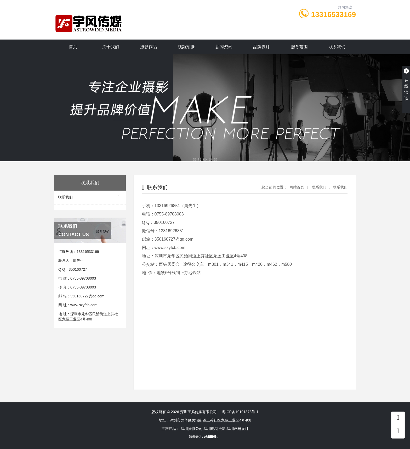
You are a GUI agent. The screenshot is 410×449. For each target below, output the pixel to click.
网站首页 (296, 187)
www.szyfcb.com (83, 305)
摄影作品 (148, 47)
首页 (73, 47)
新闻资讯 (223, 47)
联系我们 (337, 47)
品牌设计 (261, 47)
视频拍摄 (186, 47)
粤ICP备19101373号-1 (240, 412)
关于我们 (110, 47)
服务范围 (299, 47)
